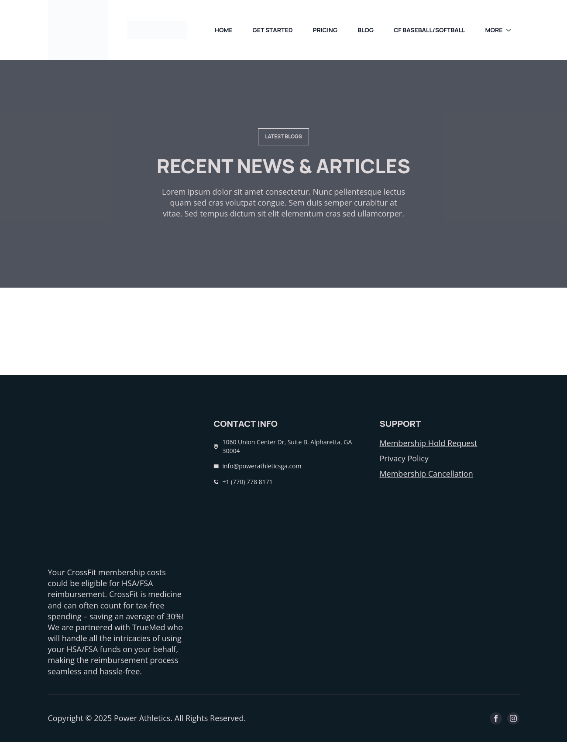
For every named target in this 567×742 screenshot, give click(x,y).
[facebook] (496, 718)
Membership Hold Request (428, 443)
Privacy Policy (403, 458)
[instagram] (513, 718)
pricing (325, 30)
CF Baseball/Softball (429, 30)
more (494, 30)
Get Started (273, 30)
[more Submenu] (511, 30)
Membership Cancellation (426, 473)
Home (224, 30)
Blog (365, 30)
